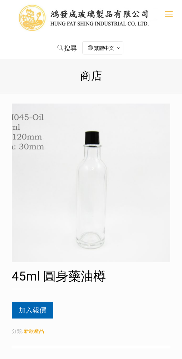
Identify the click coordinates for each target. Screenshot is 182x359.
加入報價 (32, 310)
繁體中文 (104, 48)
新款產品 (34, 331)
